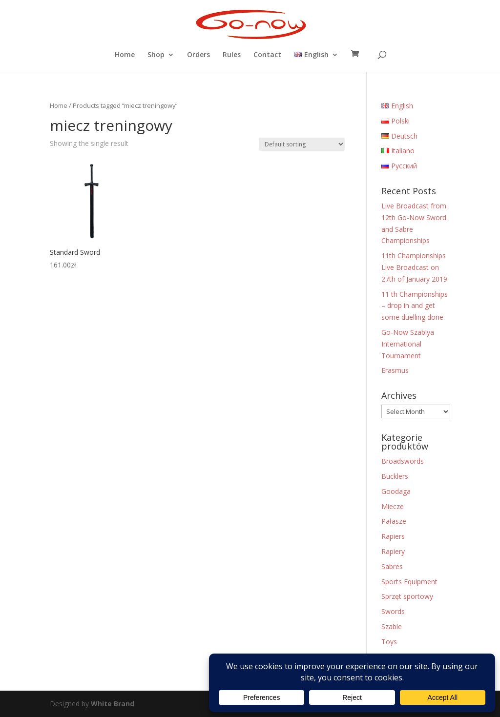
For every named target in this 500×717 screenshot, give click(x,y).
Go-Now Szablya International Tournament (407, 344)
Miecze (392, 506)
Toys (389, 641)
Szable (391, 626)
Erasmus (395, 370)
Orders (198, 55)
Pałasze (393, 521)
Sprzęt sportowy (407, 596)
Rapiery (393, 551)
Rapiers (393, 536)
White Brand (112, 703)
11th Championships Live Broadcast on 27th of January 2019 (414, 267)
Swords (393, 611)
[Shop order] (302, 144)
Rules (232, 55)
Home (125, 55)
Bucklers (394, 476)
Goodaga (396, 491)
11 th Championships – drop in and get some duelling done (414, 305)
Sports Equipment (409, 581)
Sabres (392, 566)
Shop (156, 55)
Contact (267, 55)
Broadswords (402, 461)
